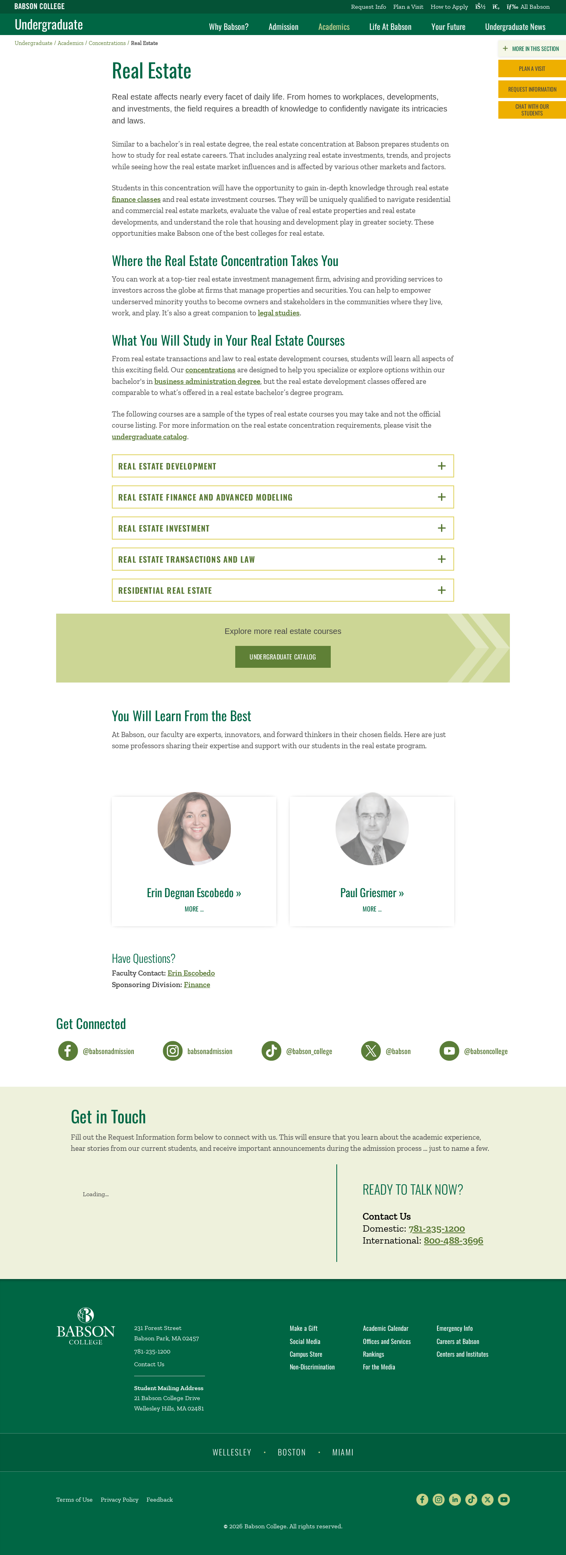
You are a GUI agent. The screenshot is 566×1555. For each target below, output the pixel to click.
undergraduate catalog (149, 436)
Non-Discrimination (312, 1366)
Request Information (532, 89)
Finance (197, 984)
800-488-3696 (453, 1240)
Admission (284, 26)
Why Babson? (229, 26)
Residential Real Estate (282, 590)
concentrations (210, 369)
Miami (343, 1452)
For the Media (379, 1366)
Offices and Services (387, 1341)
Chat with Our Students (532, 109)
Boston (292, 1452)
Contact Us (149, 1364)
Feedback (159, 1499)
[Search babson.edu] (496, 7)
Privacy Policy (120, 1499)
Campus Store (306, 1354)
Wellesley (232, 1452)
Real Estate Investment (282, 528)
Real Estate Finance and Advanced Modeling (282, 497)
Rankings (373, 1354)
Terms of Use (74, 1499)
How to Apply (449, 6)
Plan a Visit (408, 6)
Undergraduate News (515, 26)
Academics (333, 26)
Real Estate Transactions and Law (282, 559)
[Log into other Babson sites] (480, 7)
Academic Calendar (385, 1328)
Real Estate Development (282, 466)
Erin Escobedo (191, 973)
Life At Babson (390, 26)
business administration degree (207, 381)
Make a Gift (304, 1328)
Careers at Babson (458, 1341)
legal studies (279, 312)
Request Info (368, 6)
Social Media (305, 1341)
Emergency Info (455, 1328)
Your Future (448, 26)
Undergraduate (49, 23)
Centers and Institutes (462, 1354)
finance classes (136, 199)
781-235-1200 (437, 1228)
